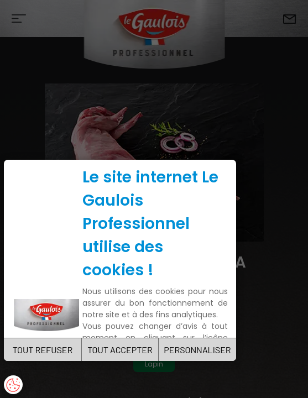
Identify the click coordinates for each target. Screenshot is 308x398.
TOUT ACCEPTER (120, 349)
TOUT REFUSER (43, 349)
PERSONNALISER (197, 349)
